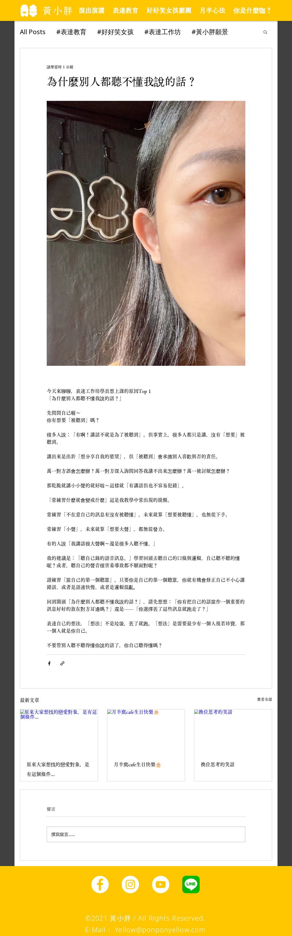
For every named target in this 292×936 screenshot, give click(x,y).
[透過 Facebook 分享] (49, 663)
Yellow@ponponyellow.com (160, 929)
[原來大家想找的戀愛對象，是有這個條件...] (59, 731)
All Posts (33, 31)
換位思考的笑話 (218, 764)
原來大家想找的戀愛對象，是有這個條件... (58, 769)
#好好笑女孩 (115, 31)
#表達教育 (71, 31)
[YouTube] (160, 884)
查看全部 (264, 699)
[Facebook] (100, 884)
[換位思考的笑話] (233, 731)
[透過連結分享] (62, 663)
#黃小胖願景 (210, 31)
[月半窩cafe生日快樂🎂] (146, 731)
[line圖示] (191, 884)
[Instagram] (130, 884)
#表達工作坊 (162, 31)
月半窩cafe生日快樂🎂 (137, 764)
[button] (265, 32)
